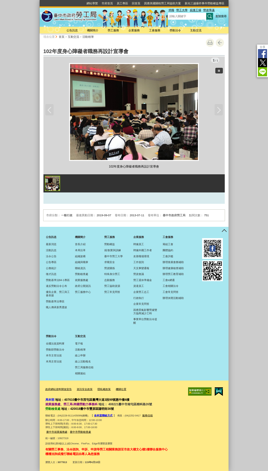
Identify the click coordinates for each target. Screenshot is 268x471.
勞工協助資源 (112, 286)
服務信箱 (146, 415)
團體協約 (168, 250)
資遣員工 (138, 286)
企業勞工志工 (141, 292)
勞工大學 (182, 10)
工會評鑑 (168, 256)
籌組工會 (168, 244)
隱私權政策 (100, 389)
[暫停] (219, 70)
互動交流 (196, 30)
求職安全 (109, 262)
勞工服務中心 (83, 292)
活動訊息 (51, 250)
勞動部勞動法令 (55, 350)
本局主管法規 (54, 362)
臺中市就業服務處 (56, 431)
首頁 (61, 36)
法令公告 (51, 256)
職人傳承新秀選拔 (56, 308)
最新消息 (51, 244)
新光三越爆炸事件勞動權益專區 (204, 3)
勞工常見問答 (112, 292)
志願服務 (109, 280)
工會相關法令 (170, 286)
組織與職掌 (81, 262)
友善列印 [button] (210, 43)
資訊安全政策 (82, 389)
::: (38, 1)
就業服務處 (81, 280)
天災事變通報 (141, 268)
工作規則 (138, 262)
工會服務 (154, 30)
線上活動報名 (83, 362)
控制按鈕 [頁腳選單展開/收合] (224, 231)
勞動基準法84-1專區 (58, 280)
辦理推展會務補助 (173, 262)
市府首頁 (107, 3)
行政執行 (138, 298)
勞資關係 (109, 268)
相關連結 (80, 373)
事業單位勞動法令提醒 (145, 321)
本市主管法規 (54, 356)
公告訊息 (72, 30)
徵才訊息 (51, 274)
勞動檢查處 (81, 274)
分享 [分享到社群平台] (262, 47)
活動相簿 (88, 36)
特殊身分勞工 (112, 274)
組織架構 (80, 256)
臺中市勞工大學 (113, 256)
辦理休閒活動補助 (173, 298)
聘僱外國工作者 (142, 250)
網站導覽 (92, 3)
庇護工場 (195, 10)
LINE (262, 71)
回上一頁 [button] (220, 43)
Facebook (262, 53)
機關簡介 (92, 30)
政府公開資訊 (83, 286)
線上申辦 (80, 356)
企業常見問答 (141, 304)
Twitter (262, 62)
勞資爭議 (209, 10)
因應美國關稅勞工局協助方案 (162, 3)
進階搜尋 (221, 16)
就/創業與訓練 (112, 250)
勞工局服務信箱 (84, 368)
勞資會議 (138, 274)
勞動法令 (175, 30)
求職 (171, 10)
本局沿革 (80, 250)
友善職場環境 (141, 256)
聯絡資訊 (80, 268)
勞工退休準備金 (142, 280)
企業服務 (134, 30)
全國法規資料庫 (55, 344)
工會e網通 (169, 280)
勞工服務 (113, 30)
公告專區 (51, 262)
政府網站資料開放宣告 (57, 389)
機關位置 (117, 389)
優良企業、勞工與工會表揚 (58, 294)
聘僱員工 (138, 244)
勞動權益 (109, 244)
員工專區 (122, 3)
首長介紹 (80, 244)
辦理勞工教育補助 (173, 274)
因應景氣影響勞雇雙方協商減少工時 (145, 312)
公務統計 (51, 268)
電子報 (79, 344)
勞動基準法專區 (55, 301)
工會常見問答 (170, 292)
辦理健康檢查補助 (173, 268)
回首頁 (136, 3)
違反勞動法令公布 (56, 286)
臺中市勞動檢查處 (78, 431)
